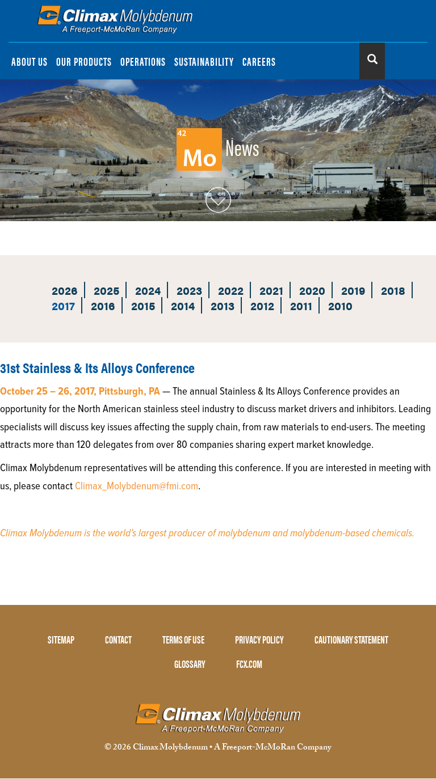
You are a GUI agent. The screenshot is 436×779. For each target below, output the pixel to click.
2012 (262, 305)
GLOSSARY (190, 663)
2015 (143, 305)
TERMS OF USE (183, 639)
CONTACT (118, 639)
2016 (103, 305)
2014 (183, 305)
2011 (301, 305)
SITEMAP (61, 639)
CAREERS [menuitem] (259, 61)
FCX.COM (249, 663)
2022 (231, 290)
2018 (393, 290)
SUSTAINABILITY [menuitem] (204, 61)
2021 (271, 290)
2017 (63, 305)
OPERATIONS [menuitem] (143, 61)
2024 (148, 290)
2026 (65, 290)
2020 (312, 290)
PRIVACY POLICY (259, 639)
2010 (340, 305)
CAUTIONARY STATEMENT (351, 639)
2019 (353, 290)
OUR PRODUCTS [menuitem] (84, 61)
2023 (189, 290)
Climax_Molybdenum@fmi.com (136, 486)
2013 (222, 305)
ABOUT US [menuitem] (29, 61)
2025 (106, 290)
